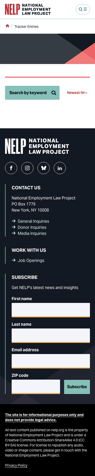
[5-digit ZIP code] (36, 387)
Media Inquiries (32, 233)
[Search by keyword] (32, 93)
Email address (25, 350)
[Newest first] (78, 92)
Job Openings (31, 260)
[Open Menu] (83, 9)
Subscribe (77, 386)
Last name (21, 324)
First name (22, 298)
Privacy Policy (16, 465)
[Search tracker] (54, 93)
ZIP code (20, 375)
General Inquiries (33, 221)
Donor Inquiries (32, 227)
